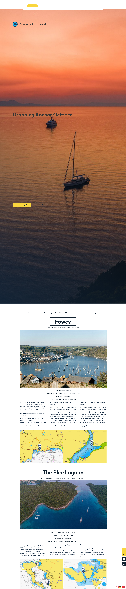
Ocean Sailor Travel (32, 24)
